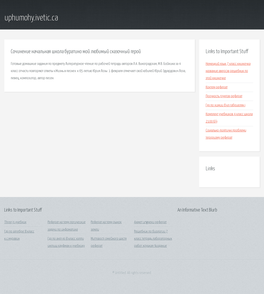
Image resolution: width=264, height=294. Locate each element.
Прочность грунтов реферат (224, 96)
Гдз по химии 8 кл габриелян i (225, 105)
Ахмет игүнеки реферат (150, 222)
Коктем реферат (217, 87)
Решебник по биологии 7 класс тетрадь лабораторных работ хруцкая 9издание (153, 239)
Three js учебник (15, 222)
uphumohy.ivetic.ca (31, 18)
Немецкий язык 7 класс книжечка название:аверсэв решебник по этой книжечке (228, 71)
